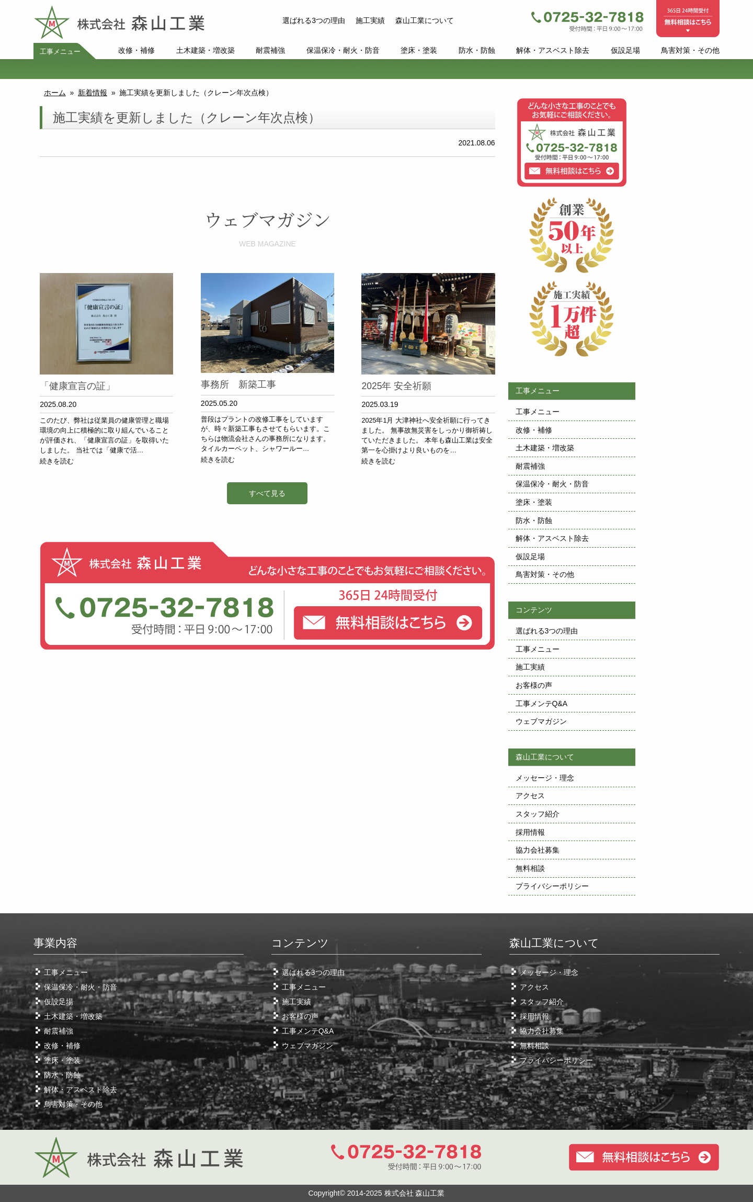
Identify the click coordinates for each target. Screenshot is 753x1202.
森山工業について (424, 20)
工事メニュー (60, 51)
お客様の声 (534, 685)
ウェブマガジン (541, 721)
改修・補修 (136, 50)
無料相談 (530, 868)
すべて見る (267, 493)
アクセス (530, 795)
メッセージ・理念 (545, 778)
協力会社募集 (538, 850)
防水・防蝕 (477, 50)
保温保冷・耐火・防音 (343, 50)
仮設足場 (625, 50)
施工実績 (370, 20)
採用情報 (530, 832)
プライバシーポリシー (552, 886)
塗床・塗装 (419, 50)
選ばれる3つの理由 (313, 20)
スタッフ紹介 (538, 814)
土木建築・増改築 (205, 50)
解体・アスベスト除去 (552, 50)
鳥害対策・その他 (690, 50)
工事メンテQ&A (542, 703)
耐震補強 (270, 50)
